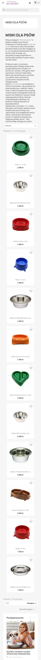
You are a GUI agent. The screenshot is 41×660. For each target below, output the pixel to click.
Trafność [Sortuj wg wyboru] (20, 125)
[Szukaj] (20, 10)
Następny (32, 603)
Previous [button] (30, 617)
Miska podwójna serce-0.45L (20, 395)
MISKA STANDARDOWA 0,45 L (20, 318)
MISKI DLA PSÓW (16, 22)
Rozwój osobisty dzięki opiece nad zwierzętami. (19, 653)
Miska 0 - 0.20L (20, 164)
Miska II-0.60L (20, 549)
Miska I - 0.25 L (20, 280)
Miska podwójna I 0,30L (20, 510)
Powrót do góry (27, 609)
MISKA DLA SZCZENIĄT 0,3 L (20, 587)
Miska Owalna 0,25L (20, 241)
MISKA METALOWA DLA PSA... (20, 203)
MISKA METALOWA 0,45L (21, 433)
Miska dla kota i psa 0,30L (20, 357)
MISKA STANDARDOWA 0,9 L (20, 472)
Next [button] (33, 617)
